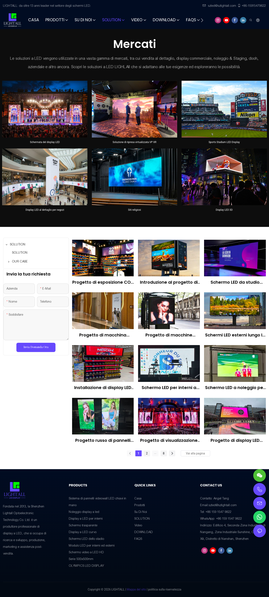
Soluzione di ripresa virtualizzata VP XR (135, 142)
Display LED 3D (224, 209)
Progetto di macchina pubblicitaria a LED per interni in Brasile (103, 335)
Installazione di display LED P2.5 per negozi (102, 388)
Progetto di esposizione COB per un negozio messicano (102, 282)
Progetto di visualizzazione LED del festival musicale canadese (169, 440)
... (155, 452)
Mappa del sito (136, 589)
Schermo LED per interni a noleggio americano (169, 388)
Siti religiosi (134, 209)
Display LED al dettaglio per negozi (44, 209)
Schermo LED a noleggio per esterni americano (235, 388)
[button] (202, 20)
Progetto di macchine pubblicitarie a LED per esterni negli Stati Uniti (169, 335)
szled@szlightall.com (219, 6)
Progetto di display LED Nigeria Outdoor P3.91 (235, 440)
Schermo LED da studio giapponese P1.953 (235, 282)
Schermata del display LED (45, 142)
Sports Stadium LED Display (224, 142)
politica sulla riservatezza (164, 589)
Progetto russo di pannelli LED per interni (103, 440)
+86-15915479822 (251, 6)
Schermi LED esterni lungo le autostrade (235, 335)
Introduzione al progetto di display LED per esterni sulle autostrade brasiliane (169, 282)
